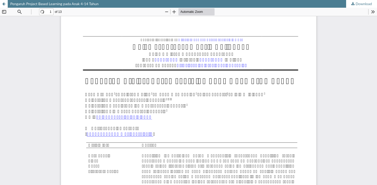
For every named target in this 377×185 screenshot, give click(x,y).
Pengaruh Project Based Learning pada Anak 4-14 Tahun (54, 4)
